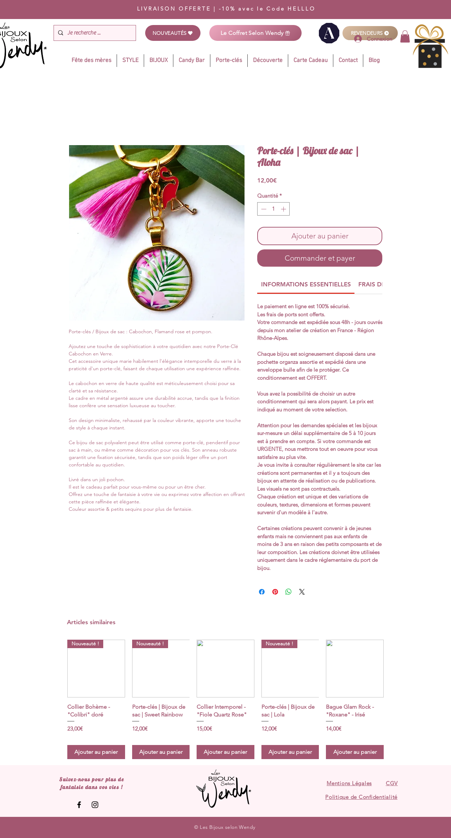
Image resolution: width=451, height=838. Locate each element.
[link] (405, 36)
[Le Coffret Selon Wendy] (255, 33)
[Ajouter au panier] (96, 752)
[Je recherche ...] (94, 33)
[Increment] (284, 209)
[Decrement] (263, 209)
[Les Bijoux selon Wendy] (79, 804)
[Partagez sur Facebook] (262, 592)
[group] (225, 699)
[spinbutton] (273, 209)
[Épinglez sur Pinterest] (275, 592)
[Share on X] (302, 592)
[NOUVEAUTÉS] (172, 33)
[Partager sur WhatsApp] (288, 592)
